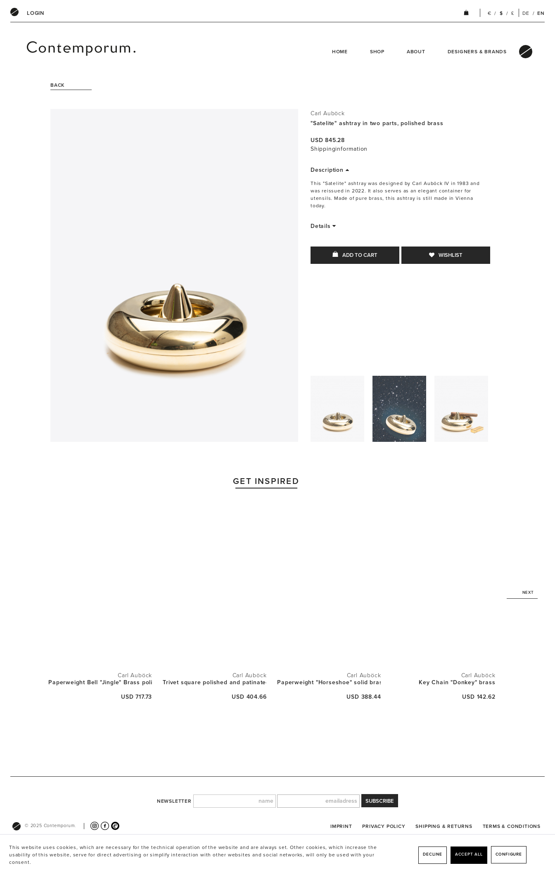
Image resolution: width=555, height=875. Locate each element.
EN (541, 13)
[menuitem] (35, 13)
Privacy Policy (383, 826)
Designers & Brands (477, 52)
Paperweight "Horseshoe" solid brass (329, 682)
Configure (509, 854)
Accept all (469, 854)
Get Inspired (266, 481)
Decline (432, 854)
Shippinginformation (339, 148)
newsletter (174, 801)
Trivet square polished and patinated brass (214, 682)
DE (525, 13)
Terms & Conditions (512, 826)
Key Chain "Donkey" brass (457, 682)
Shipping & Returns (443, 826)
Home (340, 52)
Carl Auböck (328, 113)
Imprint (341, 826)
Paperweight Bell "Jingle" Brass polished (100, 682)
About (416, 52)
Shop (377, 52)
